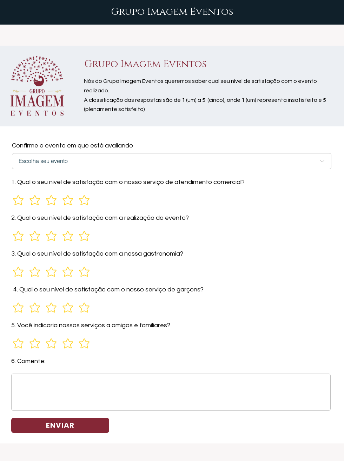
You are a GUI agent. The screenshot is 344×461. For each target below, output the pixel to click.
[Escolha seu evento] (171, 161)
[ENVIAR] (60, 425)
